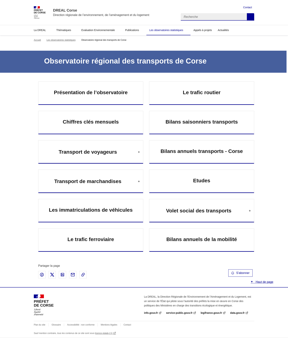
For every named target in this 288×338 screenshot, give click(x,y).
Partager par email (72, 274)
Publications (132, 30)
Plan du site (39, 324)
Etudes (201, 180)
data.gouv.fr (237, 312)
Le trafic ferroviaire (90, 239)
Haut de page (264, 281)
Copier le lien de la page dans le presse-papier (83, 274)
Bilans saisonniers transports (201, 122)
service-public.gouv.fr (179, 312)
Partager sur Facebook (42, 274)
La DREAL (40, 30)
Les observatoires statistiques (166, 30)
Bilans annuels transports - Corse (202, 151)
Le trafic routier (201, 92)
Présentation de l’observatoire (90, 92)
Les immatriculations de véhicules (91, 210)
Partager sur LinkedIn (62, 274)
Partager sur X (52, 274)
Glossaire (56, 324)
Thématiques (63, 30)
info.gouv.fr (151, 312)
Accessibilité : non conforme (80, 324)
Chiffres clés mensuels (91, 122)
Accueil (37, 40)
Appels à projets (202, 30)
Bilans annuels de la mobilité (201, 239)
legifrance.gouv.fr (211, 312)
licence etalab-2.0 (103, 333)
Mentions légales (109, 324)
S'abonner (240, 272)
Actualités (223, 30)
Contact (247, 7)
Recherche (250, 17)
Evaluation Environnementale (98, 30)
